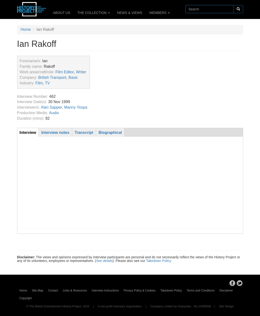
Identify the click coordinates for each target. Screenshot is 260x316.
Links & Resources (75, 290)
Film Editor (65, 72)
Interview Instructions (105, 290)
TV (47, 83)
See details (104, 261)
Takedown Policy (171, 290)
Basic (73, 77)
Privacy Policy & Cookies (140, 290)
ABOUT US (61, 13)
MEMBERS (159, 13)
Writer (81, 72)
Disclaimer (226, 290)
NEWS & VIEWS (129, 13)
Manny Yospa (75, 107)
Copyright (25, 298)
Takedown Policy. (159, 261)
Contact (53, 290)
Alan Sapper (51, 107)
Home (26, 29)
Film (39, 83)
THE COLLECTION (93, 13)
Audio (54, 113)
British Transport (52, 77)
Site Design (226, 306)
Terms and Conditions (201, 290)
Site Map (37, 290)
